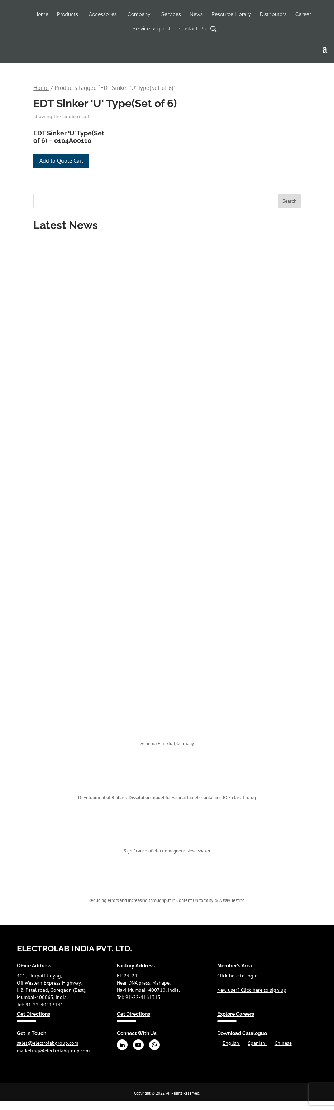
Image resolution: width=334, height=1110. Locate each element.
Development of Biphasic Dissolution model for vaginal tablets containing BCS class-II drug (167, 797)
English (231, 1043)
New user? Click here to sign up (251, 990)
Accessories (103, 14)
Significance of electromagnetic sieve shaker (167, 851)
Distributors (273, 14)
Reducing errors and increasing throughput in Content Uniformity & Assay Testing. (167, 900)
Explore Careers (235, 1014)
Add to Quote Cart (61, 160)
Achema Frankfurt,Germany (167, 743)
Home (41, 14)
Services (171, 14)
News (196, 14)
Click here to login (237, 975)
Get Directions (33, 1014)
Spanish (257, 1043)
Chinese (283, 1043)
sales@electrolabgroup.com (47, 1043)
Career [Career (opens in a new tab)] (303, 14)
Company (139, 14)
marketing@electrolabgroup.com (53, 1050)
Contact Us (192, 29)
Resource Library (231, 14)
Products (67, 14)
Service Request (152, 29)
